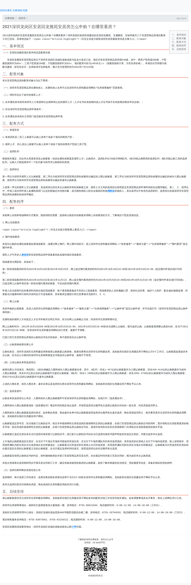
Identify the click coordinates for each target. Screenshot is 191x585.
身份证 (25, 255)
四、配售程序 (179, 45)
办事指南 (17, 10)
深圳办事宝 (6, 10)
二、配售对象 (179, 38)
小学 (74, 527)
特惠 (25, 10)
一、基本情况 (179, 34)
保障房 (22, 18)
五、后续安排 (179, 49)
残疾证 (111, 191)
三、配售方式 (179, 42)
